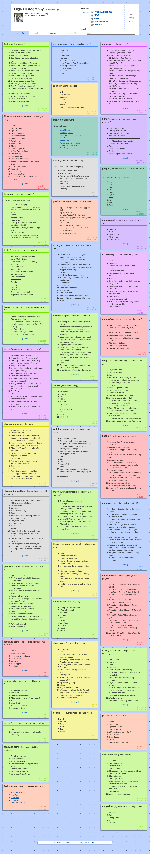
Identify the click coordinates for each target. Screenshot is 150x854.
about (74, 843)
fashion (15, 44)
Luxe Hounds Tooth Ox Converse (72, 135)
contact (93, 843)
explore (131, 22)
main (20, 33)
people (73, 713)
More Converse (65, 140)
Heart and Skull (16, 793)
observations (19, 424)
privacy (80, 843)
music (23, 349)
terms (87, 843)
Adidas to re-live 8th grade (70, 143)
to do (21, 250)
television (19, 194)
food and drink (117, 754)
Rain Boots (64, 148)
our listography (59, 843)
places (115, 715)
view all (83, 29)
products (74, 201)
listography (86, 12)
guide (68, 843)
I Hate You (15, 798)
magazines (122, 806)
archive (53, 33)
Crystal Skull (15, 800)
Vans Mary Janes (66, 133)
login (131, 14)
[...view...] (25, 106)
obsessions (69, 643)
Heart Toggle (15, 795)
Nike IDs (63, 138)
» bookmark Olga (52, 10)
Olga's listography (29, 9)
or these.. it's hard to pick (69, 146)
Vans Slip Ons (65, 130)
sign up (131, 18)
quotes (66, 385)
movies (73, 44)
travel (67, 601)
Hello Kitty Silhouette (18, 803)
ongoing (37, 33)
